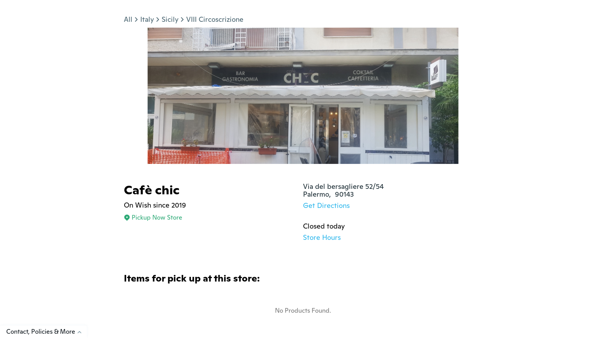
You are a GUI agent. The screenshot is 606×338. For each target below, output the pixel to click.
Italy (147, 19)
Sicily (170, 19)
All (128, 19)
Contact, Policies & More (46, 331)
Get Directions (326, 205)
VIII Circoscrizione (214, 19)
